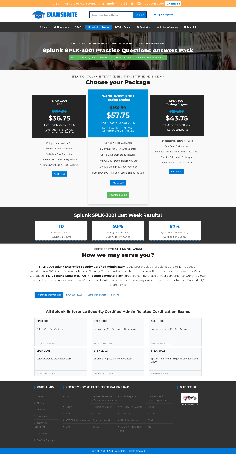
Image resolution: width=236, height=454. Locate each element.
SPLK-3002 (158, 350)
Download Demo (118, 194)
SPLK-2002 (101, 350)
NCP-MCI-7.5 (99, 413)
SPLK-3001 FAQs (74, 294)
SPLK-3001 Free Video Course (150, 57)
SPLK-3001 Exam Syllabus (83, 57)
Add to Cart (59, 173)
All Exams (41, 403)
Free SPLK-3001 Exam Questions (116, 57)
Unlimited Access (98, 27)
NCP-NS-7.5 (153, 413)
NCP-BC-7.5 (126, 413)
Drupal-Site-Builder (102, 406)
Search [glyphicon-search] (139, 15)
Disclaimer (42, 433)
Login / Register (163, 14)
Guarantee (42, 416)
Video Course (123, 27)
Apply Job (190, 27)
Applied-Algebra (128, 396)
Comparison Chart (96, 294)
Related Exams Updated (49, 294)
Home (43, 27)
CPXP (68, 426)
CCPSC (96, 426)
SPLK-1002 (100, 321)
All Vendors (61, 27)
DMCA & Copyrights (46, 440)
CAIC (67, 396)
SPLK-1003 (157, 321)
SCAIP (151, 420)
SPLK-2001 (43, 350)
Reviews (115, 294)
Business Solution (167, 27)
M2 (149, 426)
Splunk (82, 43)
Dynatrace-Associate (103, 420)
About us (41, 409)
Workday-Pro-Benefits (131, 406)
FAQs (78, 27)
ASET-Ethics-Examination (77, 420)
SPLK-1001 (43, 321)
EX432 (68, 413)
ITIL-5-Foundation (129, 420)
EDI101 (68, 406)
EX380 (151, 406)
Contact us (144, 27)
